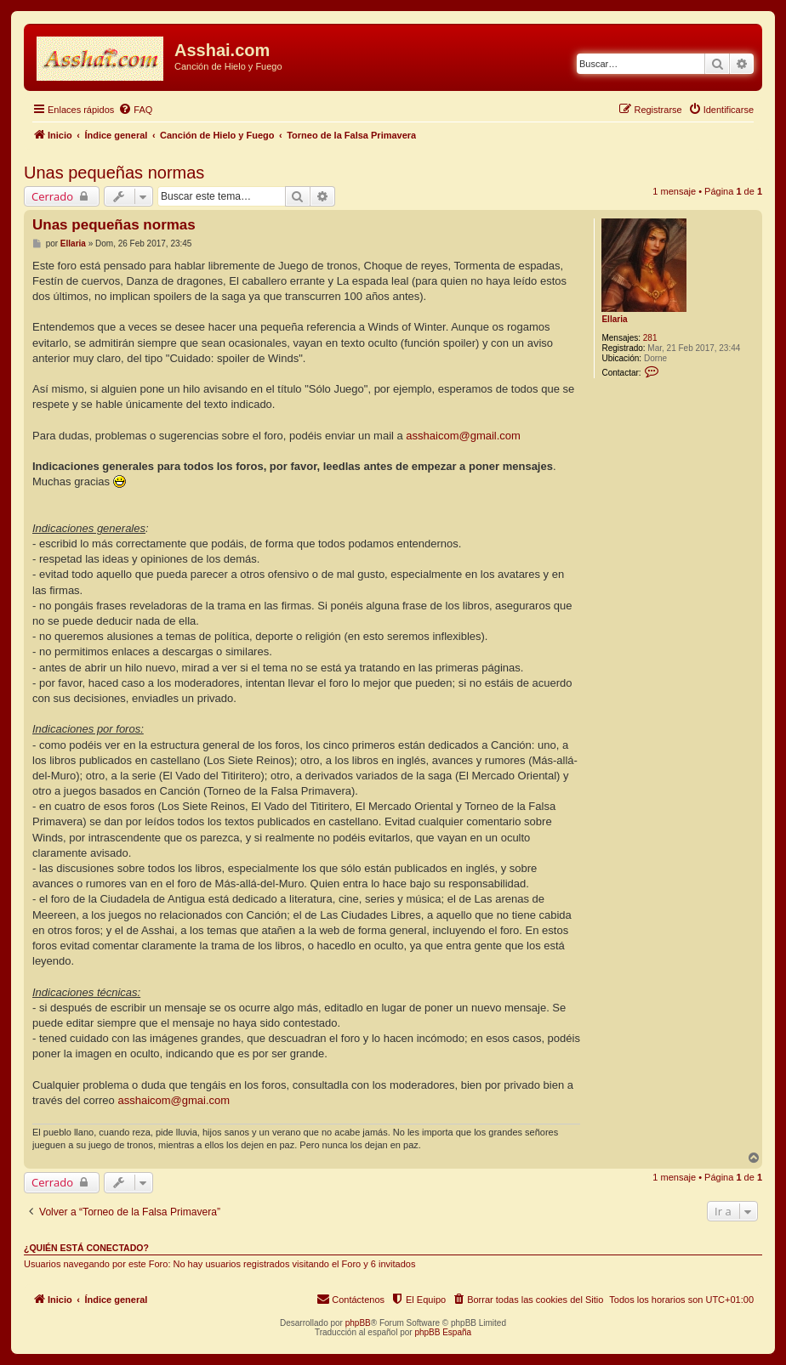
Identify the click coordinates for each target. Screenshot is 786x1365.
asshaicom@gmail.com (463, 435)
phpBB (358, 1323)
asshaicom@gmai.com (173, 1100)
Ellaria (614, 319)
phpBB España (442, 1332)
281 (650, 338)
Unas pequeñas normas (114, 172)
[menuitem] (135, 109)
